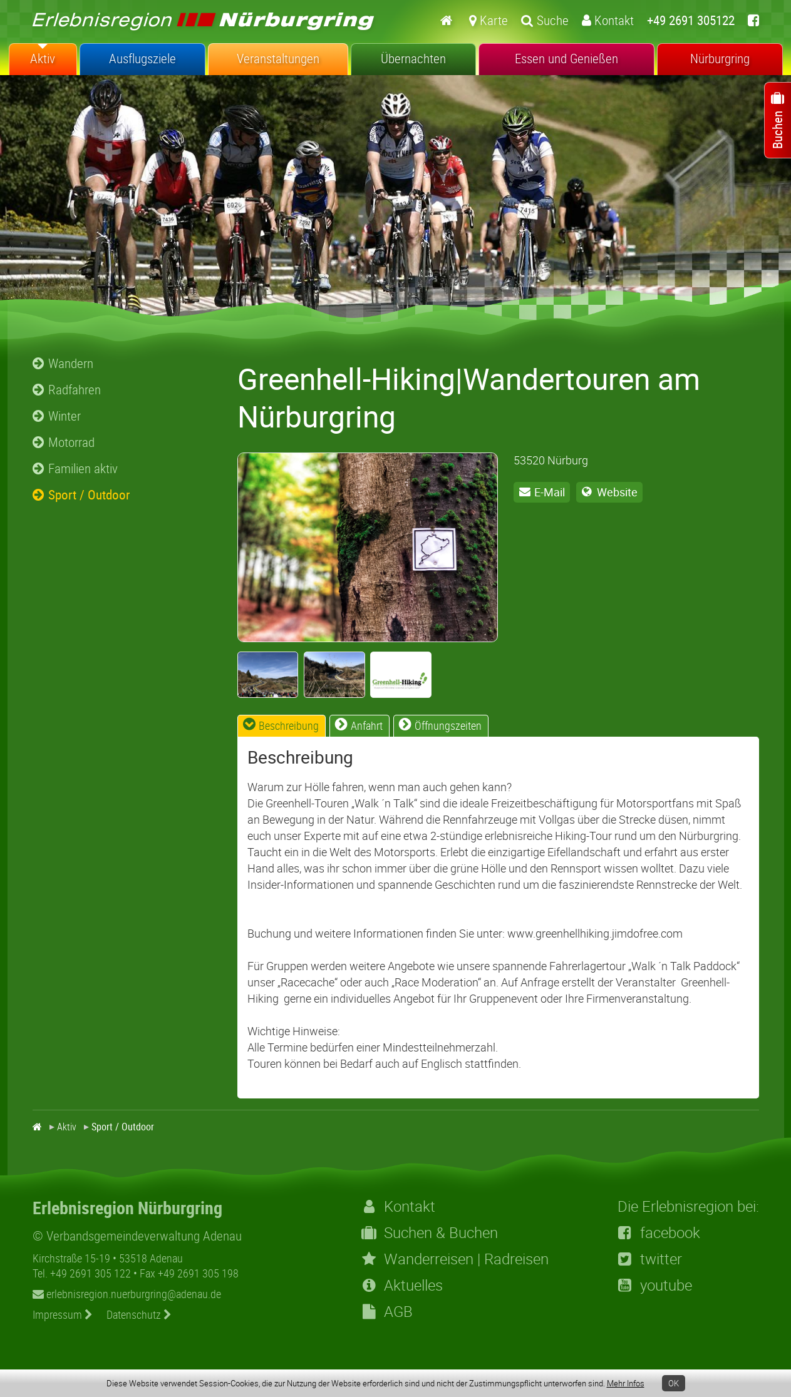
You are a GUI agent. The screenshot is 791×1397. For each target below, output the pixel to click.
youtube (655, 1285)
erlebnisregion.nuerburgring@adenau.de (127, 1293)
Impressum (63, 1314)
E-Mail (549, 491)
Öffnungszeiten (448, 725)
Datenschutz (139, 1314)
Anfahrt (367, 725)
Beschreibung (289, 725)
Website (617, 491)
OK (673, 1383)
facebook (659, 1232)
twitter (650, 1258)
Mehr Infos (625, 1383)
